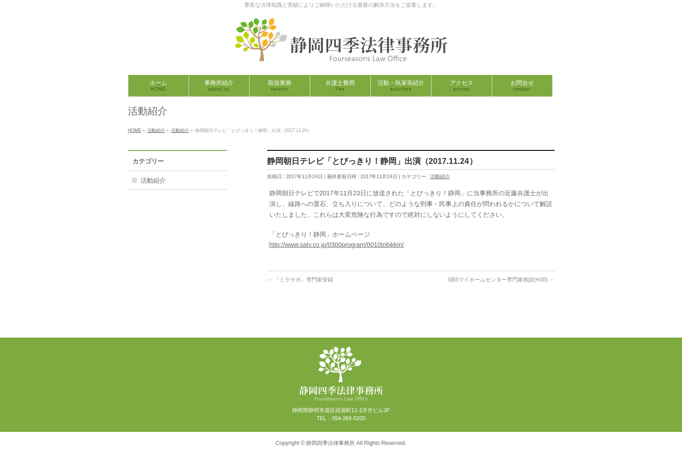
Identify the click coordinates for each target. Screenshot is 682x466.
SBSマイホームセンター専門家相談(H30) (501, 280)
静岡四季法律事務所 (330, 443)
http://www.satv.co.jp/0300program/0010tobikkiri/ (336, 244)
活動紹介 (440, 176)
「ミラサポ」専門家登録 (300, 280)
